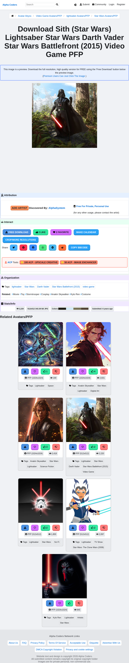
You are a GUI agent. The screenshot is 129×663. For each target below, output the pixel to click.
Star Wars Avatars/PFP (106, 16)
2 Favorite (61, 232)
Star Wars (29, 286)
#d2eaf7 (69, 309)
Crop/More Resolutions (20, 240)
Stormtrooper (32, 294)
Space (51, 386)
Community (99, 4)
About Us (13, 643)
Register (121, 4)
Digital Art (95, 391)
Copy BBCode (79, 247)
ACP (10, 262)
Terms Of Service (57, 643)
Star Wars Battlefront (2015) (66, 286)
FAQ (24, 643)
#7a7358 (77, 309)
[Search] (57, 4)
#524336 (84, 309)
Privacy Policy (38, 643)
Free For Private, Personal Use (92, 206)
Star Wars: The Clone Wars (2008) (88, 547)
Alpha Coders (10, 5)
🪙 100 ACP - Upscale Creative (39, 262)
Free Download (16, 232)
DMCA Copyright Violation (49, 649)
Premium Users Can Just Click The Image (64, 76)
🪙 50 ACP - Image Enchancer (78, 262)
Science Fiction (47, 466)
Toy (22, 294)
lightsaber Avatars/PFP (78, 16)
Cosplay (45, 294)
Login (111, 4)
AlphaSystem (56, 207)
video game (88, 286)
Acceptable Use (77, 643)
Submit (85, 4)
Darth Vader (43, 286)
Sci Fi (56, 542)
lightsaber (17, 286)
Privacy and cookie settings (79, 649)
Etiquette (94, 643)
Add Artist (19, 207)
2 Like (41, 232)
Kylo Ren (74, 294)
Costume (85, 294)
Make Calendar (86, 232)
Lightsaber (39, 386)
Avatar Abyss (24, 16)
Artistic (80, 618)
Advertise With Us (111, 643)
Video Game (88, 472)
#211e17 (62, 309)
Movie (16, 294)
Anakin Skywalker (60, 294)
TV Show (98, 542)
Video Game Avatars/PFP (49, 16)
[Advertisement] (64, 170)
